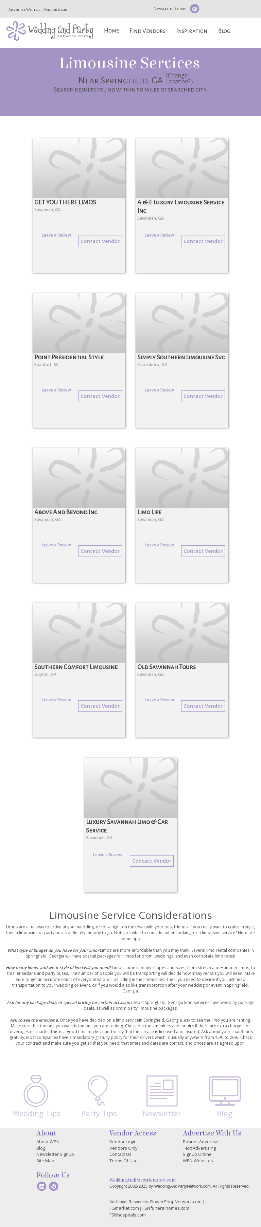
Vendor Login (55, 9)
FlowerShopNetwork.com (176, 1202)
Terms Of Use (123, 1161)
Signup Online (197, 1154)
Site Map (45, 1161)
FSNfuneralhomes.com (165, 1208)
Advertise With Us (24, 9)
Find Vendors (147, 31)
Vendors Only (123, 1148)
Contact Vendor (100, 241)
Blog (224, 31)
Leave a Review (56, 235)
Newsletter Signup (170, 8)
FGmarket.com (124, 1208)
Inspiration (191, 31)
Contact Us (120, 1154)
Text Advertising (199, 1148)
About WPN (47, 1142)
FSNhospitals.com (127, 1215)
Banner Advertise (201, 1142)
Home (111, 30)
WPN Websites (198, 1161)
